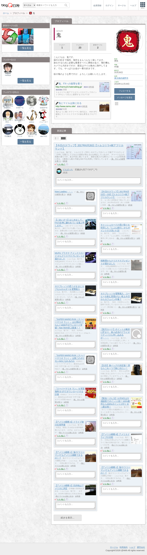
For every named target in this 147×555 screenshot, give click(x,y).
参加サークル (97, 46)
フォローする (124, 91)
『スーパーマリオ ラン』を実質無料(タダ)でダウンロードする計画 (70, 391)
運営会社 (141, 547)
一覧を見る (25, 48)
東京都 (117, 78)
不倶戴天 (7, 136)
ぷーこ (31, 108)
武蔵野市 (124, 78)
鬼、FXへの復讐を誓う (117, 205)
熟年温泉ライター (20, 121)
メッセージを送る (124, 97)
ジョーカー (43, 122)
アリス (19, 136)
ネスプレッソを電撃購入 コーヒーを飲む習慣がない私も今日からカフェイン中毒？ (115, 296)
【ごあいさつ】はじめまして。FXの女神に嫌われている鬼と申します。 (70, 223)
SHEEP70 (43, 108)
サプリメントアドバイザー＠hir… (8, 120)
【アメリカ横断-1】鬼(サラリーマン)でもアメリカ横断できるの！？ (69, 455)
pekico (31, 122)
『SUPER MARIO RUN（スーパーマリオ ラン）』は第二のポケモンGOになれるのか (70, 358)
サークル (114, 547)
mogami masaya (8, 74)
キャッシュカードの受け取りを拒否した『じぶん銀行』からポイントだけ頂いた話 (115, 228)
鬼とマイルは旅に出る (67, 432)
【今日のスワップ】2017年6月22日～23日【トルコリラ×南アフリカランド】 (115, 194)
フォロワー (80, 46)
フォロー (62, 46)
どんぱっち (68, 169)
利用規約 (124, 547)
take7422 (43, 136)
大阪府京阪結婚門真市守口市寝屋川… (8, 106)
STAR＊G (19, 108)
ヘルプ (132, 547)
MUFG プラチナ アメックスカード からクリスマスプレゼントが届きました (70, 256)
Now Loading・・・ (64, 191)
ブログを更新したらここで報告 (10, 42)
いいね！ (61, 164)
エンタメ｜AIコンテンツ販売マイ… (32, 134)
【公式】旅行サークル (26, 42)
